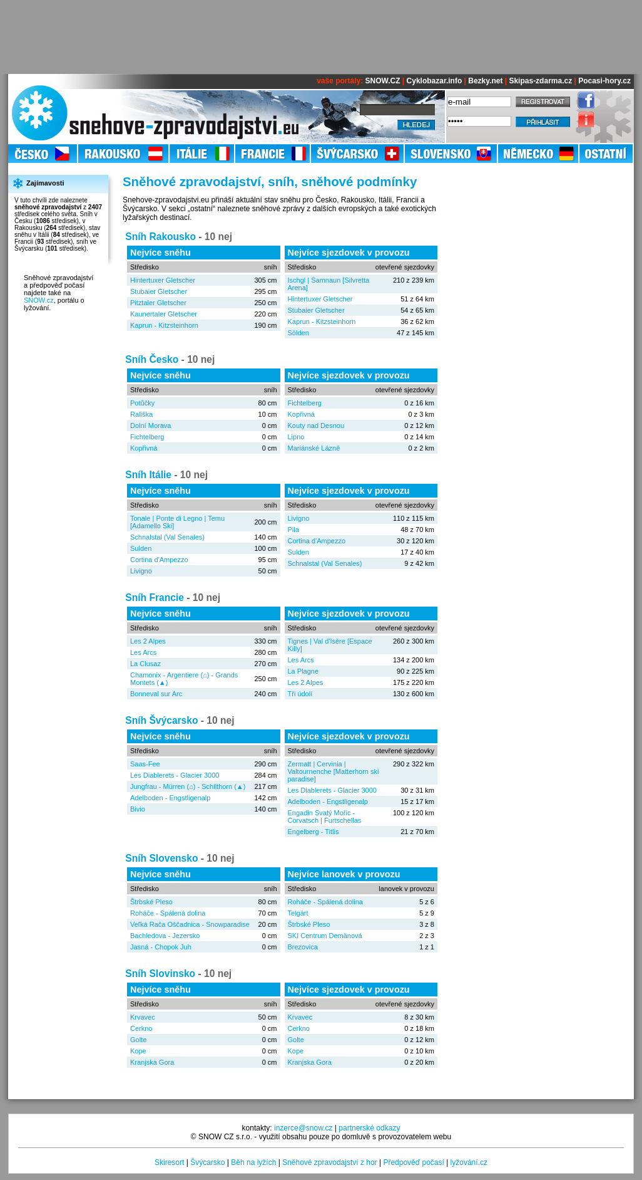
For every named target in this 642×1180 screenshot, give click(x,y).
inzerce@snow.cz (303, 1128)
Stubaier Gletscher (158, 291)
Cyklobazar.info (434, 80)
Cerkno (141, 1028)
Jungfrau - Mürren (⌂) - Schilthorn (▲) (187, 786)
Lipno (296, 437)
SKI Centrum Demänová (325, 935)
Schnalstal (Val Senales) (167, 537)
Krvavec (142, 1017)
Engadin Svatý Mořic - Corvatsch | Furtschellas (325, 816)
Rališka (141, 414)
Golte (138, 1039)
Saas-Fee (145, 764)
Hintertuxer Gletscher (162, 280)
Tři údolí (300, 693)
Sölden (298, 333)
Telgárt (298, 913)
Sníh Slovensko (161, 858)
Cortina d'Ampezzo (159, 559)
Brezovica (303, 947)
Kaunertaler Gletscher (163, 314)
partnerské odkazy (369, 1128)
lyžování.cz (469, 1162)
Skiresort (169, 1162)
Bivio (137, 809)
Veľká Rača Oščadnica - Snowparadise (190, 924)
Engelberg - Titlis (313, 831)
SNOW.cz (39, 300)
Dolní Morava (150, 425)
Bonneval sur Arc (156, 693)
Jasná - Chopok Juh (160, 947)
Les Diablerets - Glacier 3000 (174, 775)
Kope (138, 1051)
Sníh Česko (151, 359)
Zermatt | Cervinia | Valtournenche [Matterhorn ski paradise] (333, 771)
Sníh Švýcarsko (161, 720)
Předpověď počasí (413, 1162)
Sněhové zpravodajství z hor (329, 1162)
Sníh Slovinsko (160, 973)
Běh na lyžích (253, 1162)
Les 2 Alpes (148, 641)
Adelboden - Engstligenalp (170, 797)
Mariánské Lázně (314, 448)
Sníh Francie (154, 597)
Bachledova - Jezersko (165, 935)
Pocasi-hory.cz (604, 80)
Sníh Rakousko (160, 236)
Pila (293, 529)
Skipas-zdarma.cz (540, 80)
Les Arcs (143, 652)
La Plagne (303, 671)
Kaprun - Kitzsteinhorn (164, 325)
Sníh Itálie (148, 474)
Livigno (141, 571)
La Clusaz (145, 663)
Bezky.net (485, 80)
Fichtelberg (147, 437)
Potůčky (142, 403)
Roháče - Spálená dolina (167, 913)
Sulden (140, 548)
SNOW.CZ (382, 80)
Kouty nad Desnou (316, 425)
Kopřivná (143, 448)
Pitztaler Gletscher (158, 302)
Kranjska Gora (152, 1062)
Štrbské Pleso (151, 902)
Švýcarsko (207, 1162)
